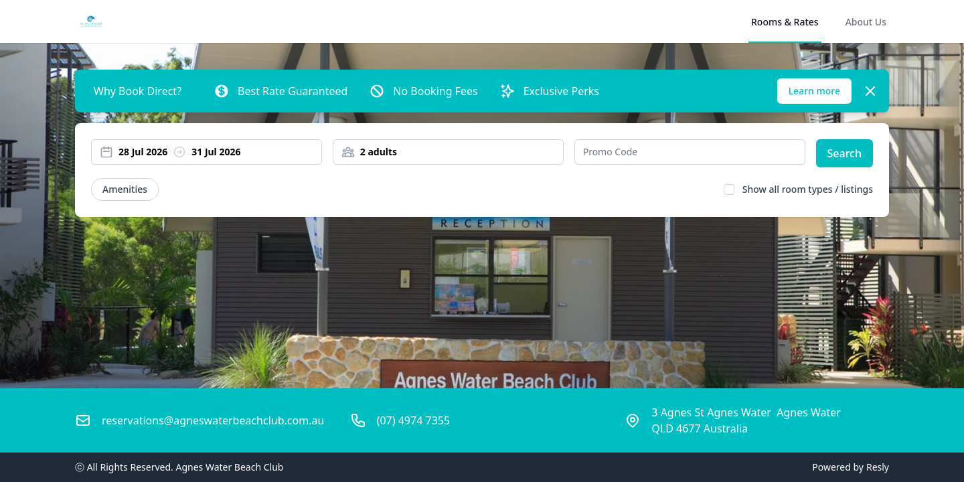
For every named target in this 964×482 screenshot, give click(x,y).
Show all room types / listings (807, 189)
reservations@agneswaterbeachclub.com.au (213, 420)
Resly (877, 467)
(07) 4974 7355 (413, 420)
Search (844, 153)
